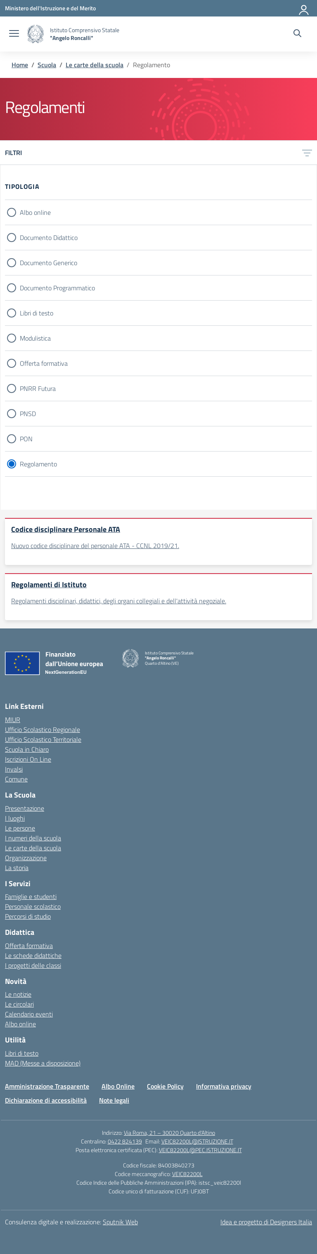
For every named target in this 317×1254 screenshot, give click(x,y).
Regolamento (38, 464)
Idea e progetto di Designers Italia (266, 1222)
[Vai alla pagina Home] (20, 65)
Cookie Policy (165, 1086)
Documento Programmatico (57, 288)
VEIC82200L (187, 1173)
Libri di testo (36, 313)
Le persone (20, 828)
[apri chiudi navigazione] (14, 34)
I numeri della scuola (33, 838)
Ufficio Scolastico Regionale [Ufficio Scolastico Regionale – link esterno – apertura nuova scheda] (42, 729)
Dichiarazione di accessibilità (46, 1100)
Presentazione (24, 808)
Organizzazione (26, 858)
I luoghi (15, 818)
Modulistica (35, 338)
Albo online (35, 212)
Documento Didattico (49, 237)
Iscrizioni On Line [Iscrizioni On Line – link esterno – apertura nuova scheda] (28, 759)
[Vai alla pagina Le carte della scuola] (94, 65)
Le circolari (19, 1004)
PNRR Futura (38, 388)
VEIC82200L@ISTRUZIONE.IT (197, 1141)
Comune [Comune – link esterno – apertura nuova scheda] (16, 779)
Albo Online (118, 1086)
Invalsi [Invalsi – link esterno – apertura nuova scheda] (14, 769)
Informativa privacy (223, 1086)
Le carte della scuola (33, 848)
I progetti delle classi (33, 965)
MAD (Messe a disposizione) (42, 1063)
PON (26, 439)
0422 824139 (125, 1141)
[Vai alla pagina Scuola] (47, 65)
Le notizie (18, 994)
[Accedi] (304, 8)
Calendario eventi (29, 1014)
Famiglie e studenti (31, 896)
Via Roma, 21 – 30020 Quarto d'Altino (169, 1132)
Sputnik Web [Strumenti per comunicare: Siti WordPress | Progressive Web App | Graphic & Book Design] (120, 1222)
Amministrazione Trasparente (47, 1086)
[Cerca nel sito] (297, 34)
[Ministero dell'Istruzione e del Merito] (50, 8)
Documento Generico (48, 263)
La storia (16, 868)
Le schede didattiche (33, 955)
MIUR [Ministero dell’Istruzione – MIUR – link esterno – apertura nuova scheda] (12, 720)
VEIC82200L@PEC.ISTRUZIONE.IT (200, 1150)
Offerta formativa (44, 363)
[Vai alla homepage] (35, 34)
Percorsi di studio (28, 916)
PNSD (28, 414)
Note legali (114, 1100)
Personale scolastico (33, 906)
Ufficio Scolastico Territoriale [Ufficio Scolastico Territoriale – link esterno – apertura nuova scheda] (43, 739)
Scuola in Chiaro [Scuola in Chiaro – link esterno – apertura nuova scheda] (27, 749)
